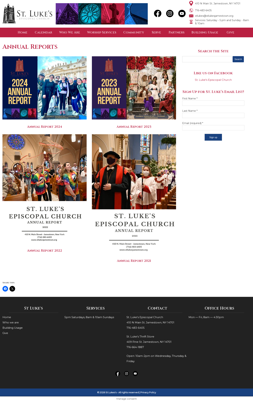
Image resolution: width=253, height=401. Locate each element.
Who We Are (69, 32)
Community (133, 32)
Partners (176, 32)
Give (230, 32)
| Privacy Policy (147, 392)
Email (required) (192, 123)
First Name (189, 98)
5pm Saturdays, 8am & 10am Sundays (89, 317)
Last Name (189, 110)
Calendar (43, 32)
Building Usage (205, 32)
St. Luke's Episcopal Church (213, 79)
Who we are (10, 322)
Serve (156, 32)
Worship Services (101, 32)
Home (22, 32)
